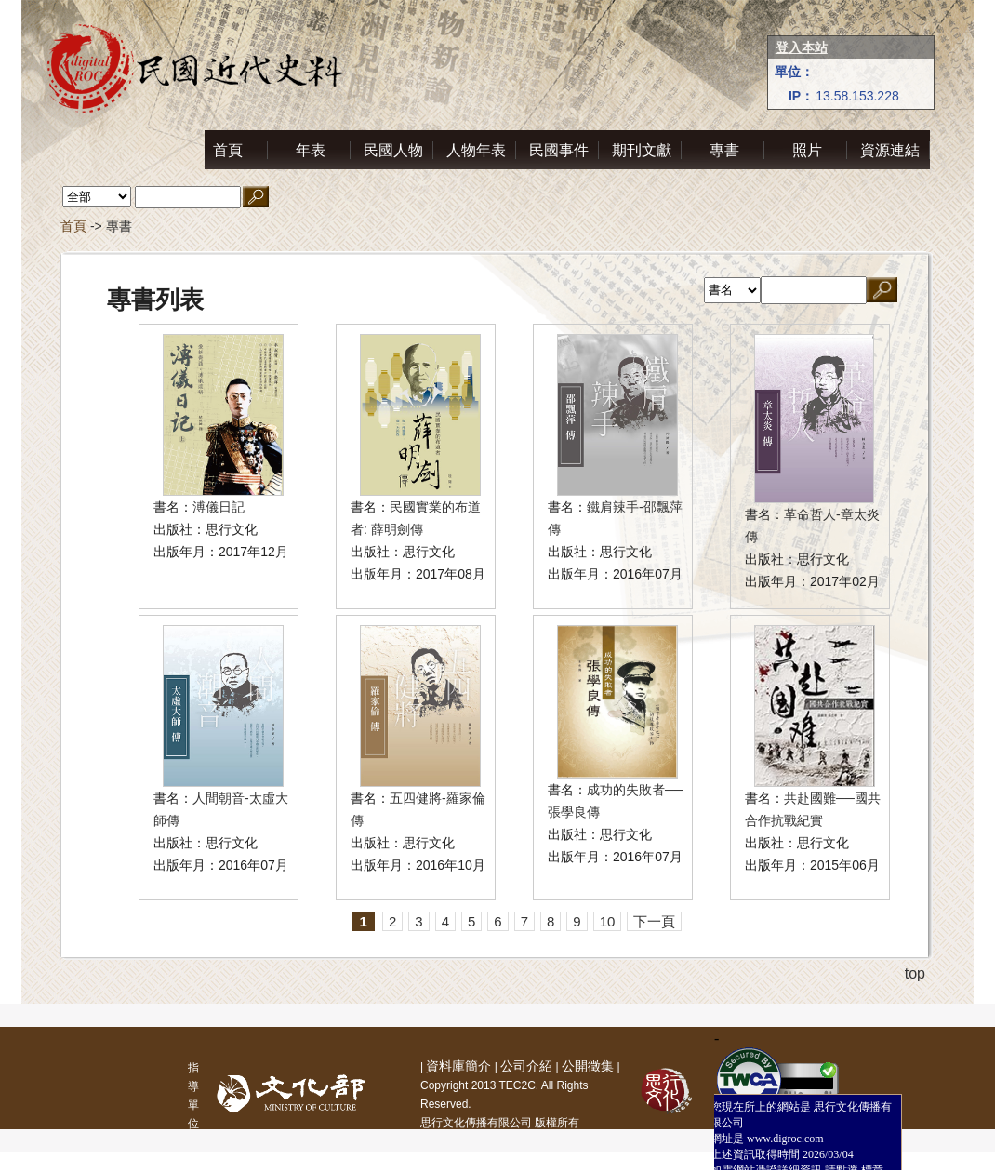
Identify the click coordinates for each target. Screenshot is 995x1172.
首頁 (228, 150)
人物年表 (476, 150)
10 (608, 921)
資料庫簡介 (458, 1066)
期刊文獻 (641, 150)
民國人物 (393, 150)
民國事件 (559, 150)
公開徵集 (588, 1066)
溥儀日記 (218, 506)
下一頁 (654, 921)
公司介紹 (526, 1066)
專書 (724, 150)
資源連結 (890, 150)
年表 (310, 150)
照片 (807, 150)
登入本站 (802, 47)
